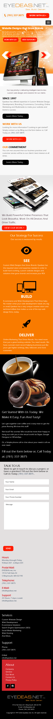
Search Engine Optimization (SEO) (16, 628)
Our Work (10, 675)
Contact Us (10, 677)
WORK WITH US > (37, 15)
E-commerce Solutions (11, 625)
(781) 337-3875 (15, 15)
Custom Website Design (12, 620)
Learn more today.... (15, 116)
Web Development (10, 622)
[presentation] (23, 537)
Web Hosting (7, 633)
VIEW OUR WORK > (29, 40)
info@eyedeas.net (9, 658)
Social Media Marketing (11, 630)
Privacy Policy (11, 680)
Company (10, 669)
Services (9, 672)
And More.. (6, 636)
